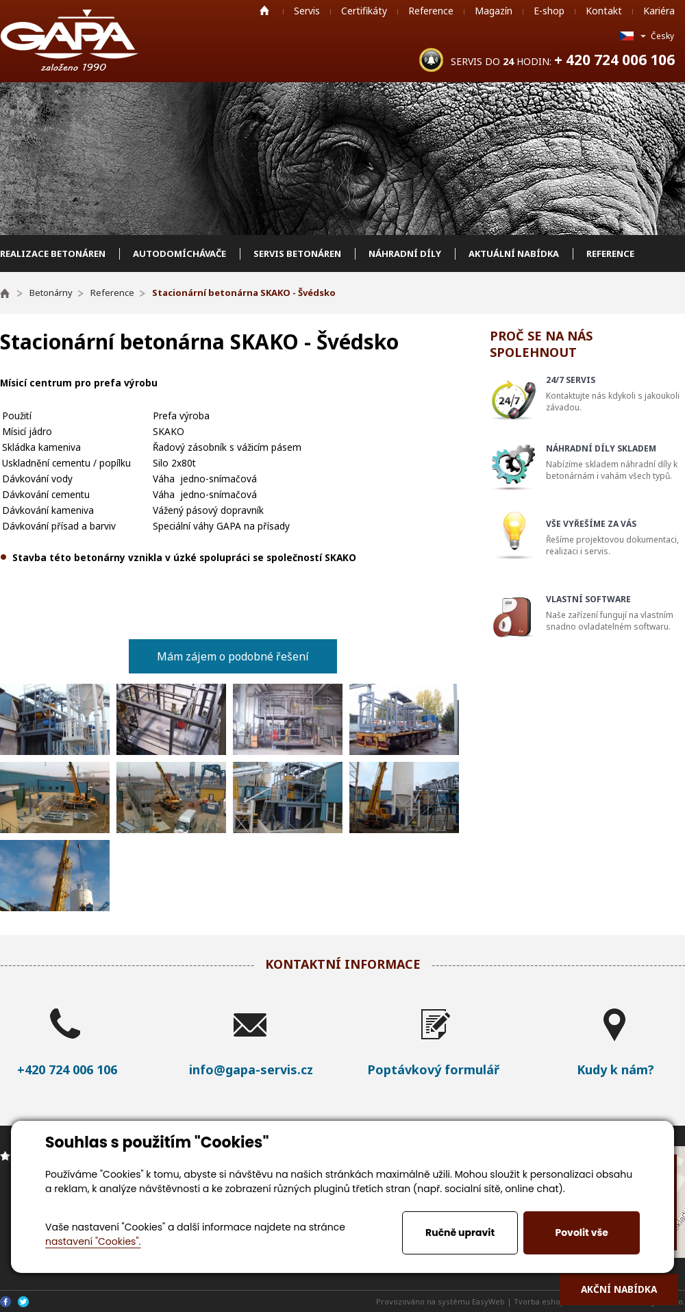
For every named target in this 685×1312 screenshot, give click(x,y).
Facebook (5, 1301)
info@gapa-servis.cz (251, 1069)
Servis (307, 10)
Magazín (493, 10)
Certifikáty (364, 10)
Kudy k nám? (615, 1069)
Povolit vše (581, 1232)
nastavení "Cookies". (92, 1241)
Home (264, 10)
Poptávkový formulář (433, 1069)
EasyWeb (488, 1301)
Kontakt (604, 10)
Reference (430, 10)
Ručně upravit (460, 1232)
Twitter (23, 1301)
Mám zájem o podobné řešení (233, 656)
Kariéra (659, 10)
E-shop (549, 10)
